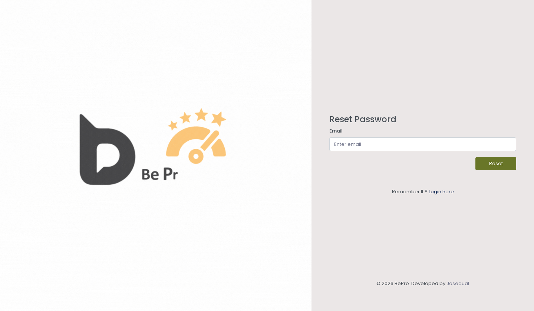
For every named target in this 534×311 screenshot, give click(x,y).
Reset (496, 163)
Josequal (457, 283)
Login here (441, 191)
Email (336, 130)
